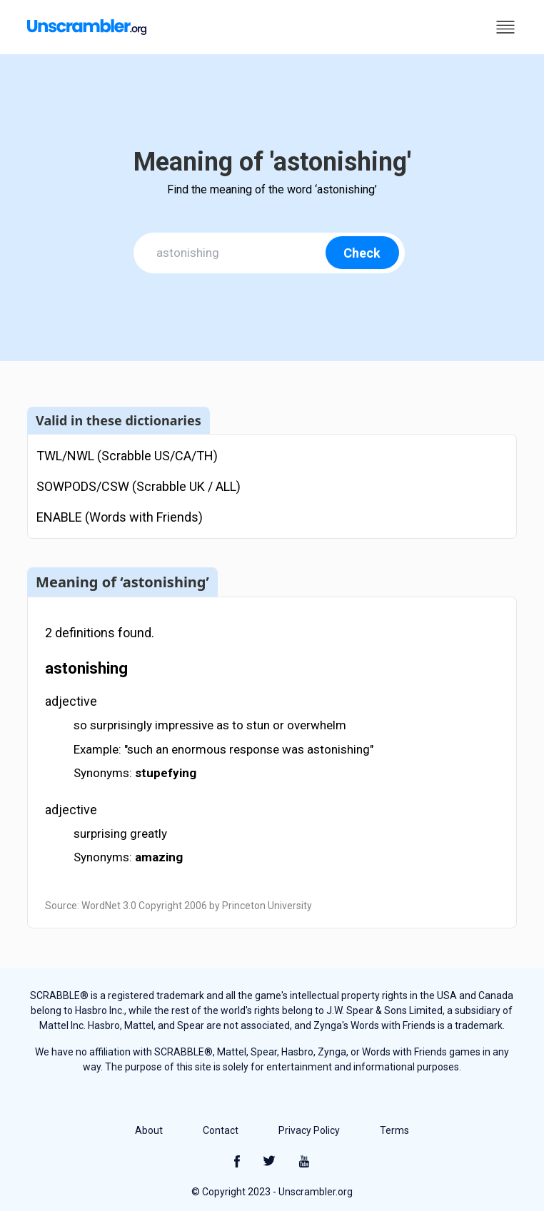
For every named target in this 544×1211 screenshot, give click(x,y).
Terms (394, 1130)
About (149, 1130)
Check (362, 252)
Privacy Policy (309, 1130)
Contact (220, 1130)
